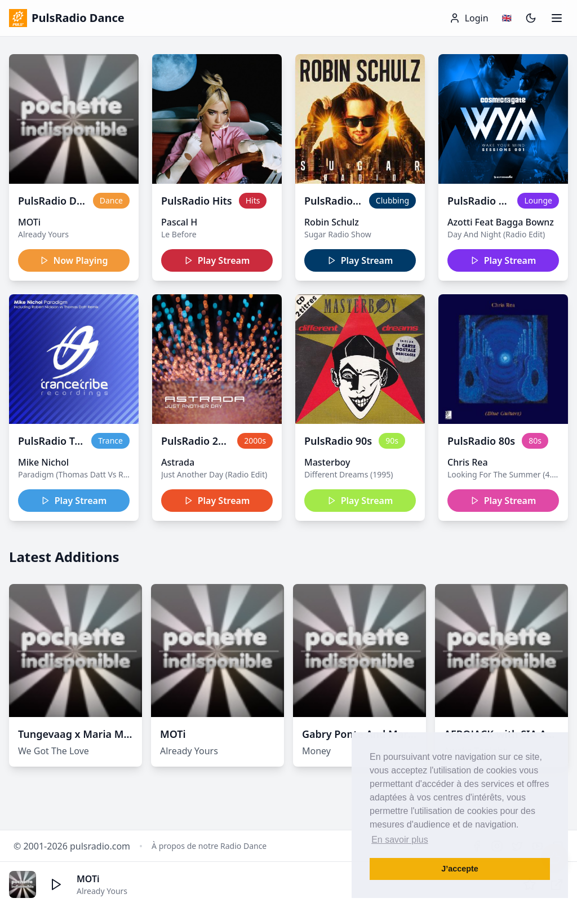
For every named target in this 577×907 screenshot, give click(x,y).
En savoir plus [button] (399, 839)
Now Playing (74, 260)
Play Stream (217, 260)
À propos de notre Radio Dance (209, 845)
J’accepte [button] (459, 868)
